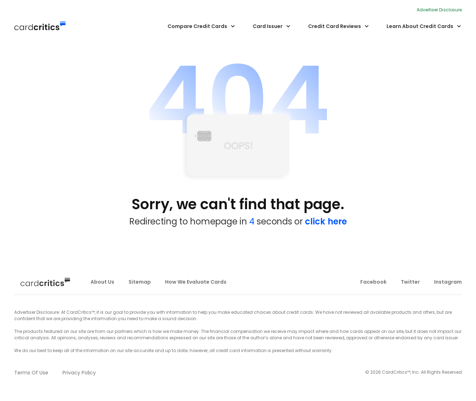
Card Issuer (268, 26)
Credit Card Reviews (334, 26)
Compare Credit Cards (197, 26)
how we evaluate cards (195, 281)
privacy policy (79, 372)
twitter (410, 281)
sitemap (139, 281)
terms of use (31, 372)
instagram (448, 281)
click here (326, 221)
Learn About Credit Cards (420, 26)
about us (102, 281)
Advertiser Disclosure (439, 10)
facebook (373, 281)
